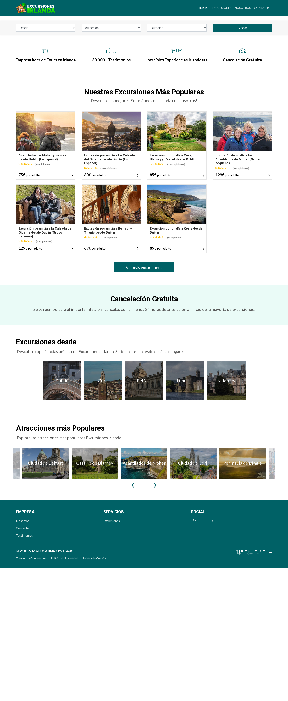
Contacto (262, 8)
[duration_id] (177, 133)
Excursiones (221, 8)
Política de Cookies (95, 664)
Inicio (204, 7)
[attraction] (111, 133)
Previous (133, 588)
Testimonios (24, 641)
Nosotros (243, 8)
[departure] (45, 133)
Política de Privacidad (64, 664)
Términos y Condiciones (31, 664)
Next (155, 588)
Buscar (242, 133)
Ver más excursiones (144, 373)
